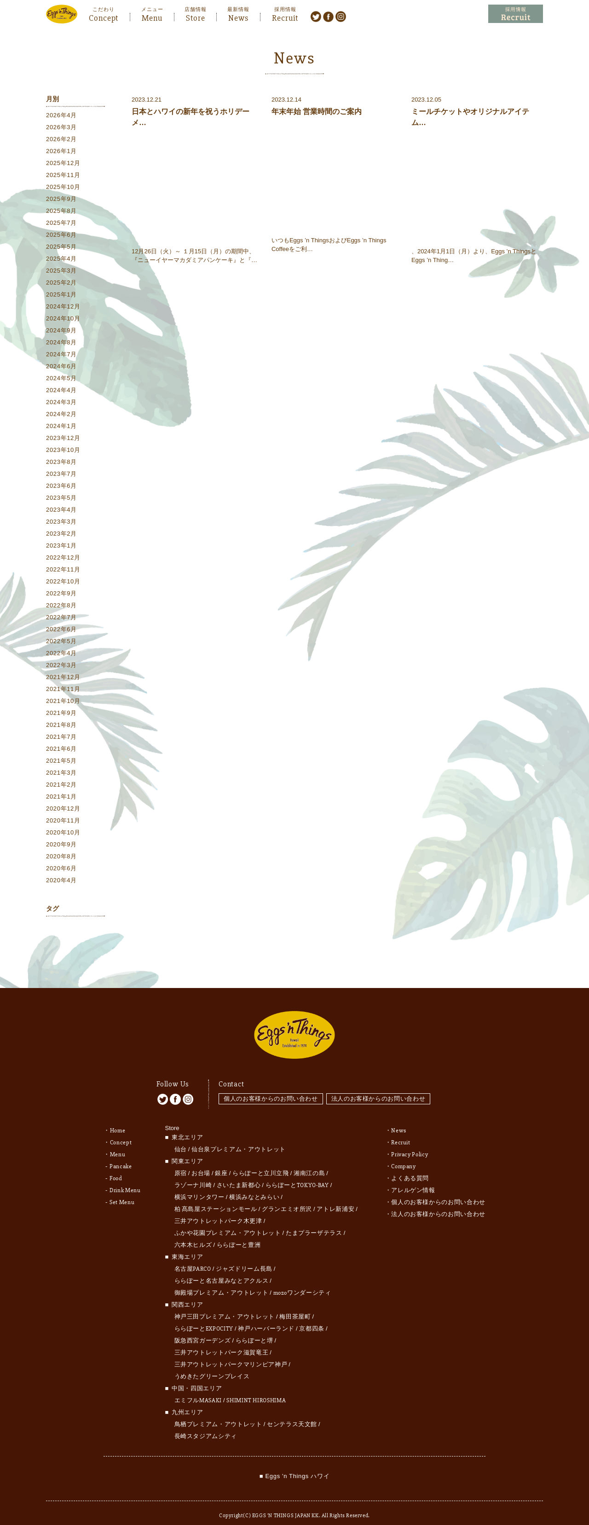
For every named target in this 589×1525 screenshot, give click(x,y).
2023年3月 (61, 522)
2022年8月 (61, 606)
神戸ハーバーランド (266, 1318)
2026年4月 (61, 116)
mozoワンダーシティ (302, 1282)
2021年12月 (63, 677)
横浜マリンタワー (199, 1187)
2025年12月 (63, 163)
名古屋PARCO (192, 1258)
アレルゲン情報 (413, 1180)
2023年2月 (61, 534)
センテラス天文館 (292, 1414)
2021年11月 (63, 689)
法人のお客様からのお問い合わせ (380, 1088)
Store (195, 17)
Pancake (121, 1156)
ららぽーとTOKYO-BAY (297, 1175)
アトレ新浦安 (335, 1199)
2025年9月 (61, 199)
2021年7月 (61, 737)
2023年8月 (61, 462)
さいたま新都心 (239, 1175)
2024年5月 (61, 379)
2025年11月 (63, 175)
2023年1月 (61, 546)
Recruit (285, 17)
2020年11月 (63, 821)
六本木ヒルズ (193, 1235)
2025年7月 (61, 223)
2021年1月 (61, 797)
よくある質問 (410, 1168)
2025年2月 (61, 283)
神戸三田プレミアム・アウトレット (224, 1306)
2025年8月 (61, 211)
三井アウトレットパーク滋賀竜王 (221, 1342)
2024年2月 (61, 414)
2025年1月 (61, 295)
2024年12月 (63, 307)
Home (118, 1120)
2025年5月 (61, 247)
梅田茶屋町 (295, 1306)
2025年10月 (63, 187)
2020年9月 (61, 845)
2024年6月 (61, 367)
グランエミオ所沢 (287, 1199)
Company (403, 1156)
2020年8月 (61, 857)
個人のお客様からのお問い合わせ (271, 1088)
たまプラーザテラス (314, 1223)
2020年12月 (63, 809)
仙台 (180, 1139)
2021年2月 (61, 785)
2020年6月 (61, 869)
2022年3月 (61, 666)
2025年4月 (61, 259)
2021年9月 (61, 713)
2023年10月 (63, 450)
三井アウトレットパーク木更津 (218, 1211)
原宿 (180, 1163)
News (238, 17)
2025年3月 (61, 271)
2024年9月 (61, 331)
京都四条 (311, 1318)
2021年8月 (61, 725)
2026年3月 (61, 128)
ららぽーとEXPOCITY (203, 1318)
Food (116, 1168)
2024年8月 (61, 343)
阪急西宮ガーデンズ (202, 1330)
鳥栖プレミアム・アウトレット (218, 1414)
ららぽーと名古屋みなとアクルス (221, 1270)
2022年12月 (63, 558)
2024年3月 (61, 403)
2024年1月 (61, 426)
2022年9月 (61, 594)
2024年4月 (61, 391)
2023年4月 (61, 510)
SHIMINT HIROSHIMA (256, 1390)
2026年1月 (61, 152)
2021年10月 (63, 701)
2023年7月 (61, 474)
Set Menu (122, 1192)
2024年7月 (61, 355)
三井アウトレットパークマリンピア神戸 (231, 1354)
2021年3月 (61, 773)
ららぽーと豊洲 (239, 1235)
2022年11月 (63, 570)
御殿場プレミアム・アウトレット (221, 1282)
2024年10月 (63, 319)
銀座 (221, 1163)
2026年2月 (61, 140)
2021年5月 (61, 761)
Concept (103, 17)
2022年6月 (61, 630)
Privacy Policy (409, 1144)
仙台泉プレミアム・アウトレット (238, 1139)
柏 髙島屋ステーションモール (215, 1199)
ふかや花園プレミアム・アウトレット (227, 1223)
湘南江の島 (309, 1163)
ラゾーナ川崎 (193, 1175)
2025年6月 (61, 235)
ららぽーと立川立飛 (260, 1163)
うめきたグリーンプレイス (212, 1366)
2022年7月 (61, 618)
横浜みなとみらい (254, 1187)
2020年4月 (61, 881)
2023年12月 (63, 438)
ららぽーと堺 (254, 1330)
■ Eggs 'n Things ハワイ (294, 1465)
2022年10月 (63, 582)
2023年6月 (61, 486)
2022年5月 (61, 642)
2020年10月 (63, 833)
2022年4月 (61, 654)
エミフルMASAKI (198, 1390)
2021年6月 (61, 749)
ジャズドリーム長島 (244, 1258)
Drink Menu (125, 1180)
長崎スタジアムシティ (205, 1426)
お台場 (200, 1163)
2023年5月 (61, 498)
